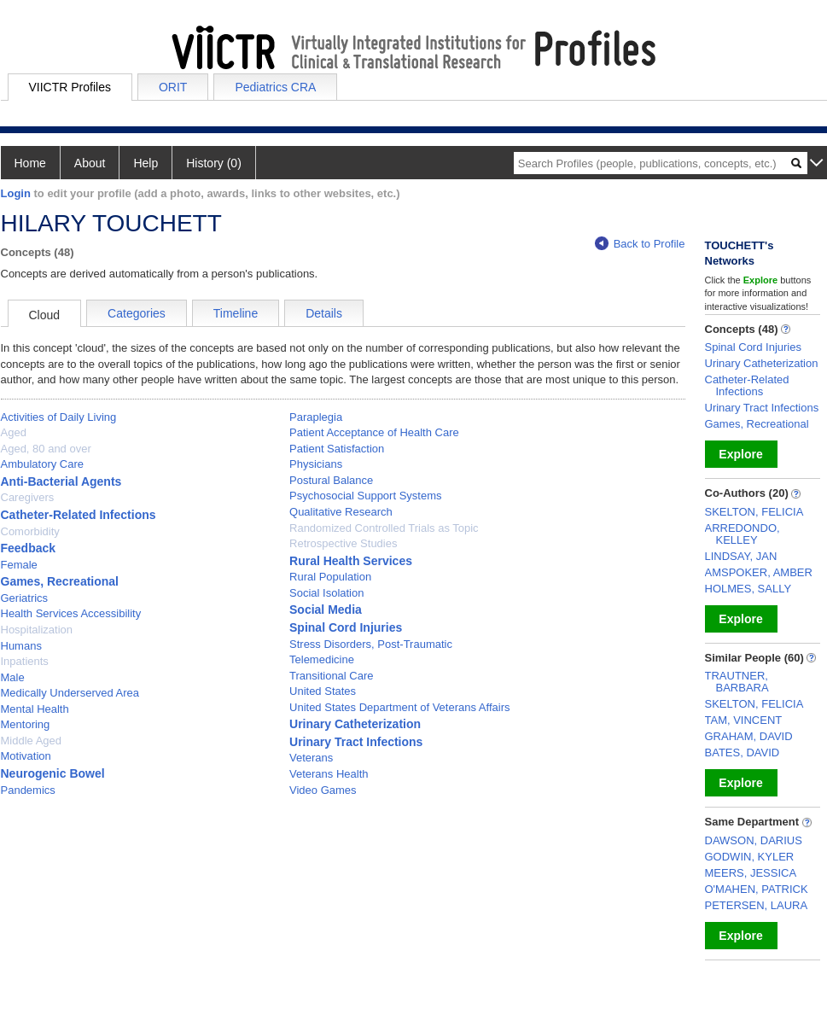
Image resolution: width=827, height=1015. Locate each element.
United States (322, 691)
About (90, 163)
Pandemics (28, 790)
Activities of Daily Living (59, 417)
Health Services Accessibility (71, 613)
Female (19, 564)
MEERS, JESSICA (751, 872)
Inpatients (25, 661)
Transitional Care (331, 675)
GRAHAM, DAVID (749, 736)
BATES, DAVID (742, 752)
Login (16, 193)
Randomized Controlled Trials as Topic (384, 528)
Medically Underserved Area (70, 692)
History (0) (214, 163)
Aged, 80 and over (46, 448)
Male (13, 677)
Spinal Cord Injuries (345, 627)
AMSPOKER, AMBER (758, 572)
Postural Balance (331, 480)
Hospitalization (37, 629)
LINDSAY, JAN (741, 556)
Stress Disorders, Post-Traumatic (370, 644)
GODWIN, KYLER (750, 856)
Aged (13, 432)
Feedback (28, 548)
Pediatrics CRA (275, 87)
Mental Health (35, 709)
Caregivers (28, 497)
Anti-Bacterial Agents (61, 481)
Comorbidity (30, 531)
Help (145, 163)
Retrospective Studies (343, 543)
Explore (740, 454)
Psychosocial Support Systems (365, 495)
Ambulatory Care (42, 464)
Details (324, 313)
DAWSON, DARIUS (753, 840)
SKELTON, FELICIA (754, 511)
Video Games (323, 790)
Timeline (235, 313)
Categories (137, 313)
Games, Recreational (60, 581)
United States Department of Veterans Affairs (399, 707)
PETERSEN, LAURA (756, 905)
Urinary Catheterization (355, 724)
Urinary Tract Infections (355, 742)
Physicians (315, 464)
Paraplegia (315, 417)
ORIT (173, 87)
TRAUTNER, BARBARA (737, 681)
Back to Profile (640, 243)
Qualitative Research (341, 511)
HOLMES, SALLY (748, 588)
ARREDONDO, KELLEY (742, 534)
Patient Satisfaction (336, 448)
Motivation (26, 756)
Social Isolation (326, 592)
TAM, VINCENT (744, 720)
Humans (21, 645)
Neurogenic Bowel (53, 773)
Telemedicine (321, 659)
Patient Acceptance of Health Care (374, 432)
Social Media (325, 609)
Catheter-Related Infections (78, 515)
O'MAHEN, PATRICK (756, 889)
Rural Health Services (350, 561)
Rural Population (330, 576)
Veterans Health (329, 773)
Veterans (311, 757)
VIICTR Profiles (70, 87)
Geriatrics (25, 598)
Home (30, 163)
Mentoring (25, 724)
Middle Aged (31, 740)
